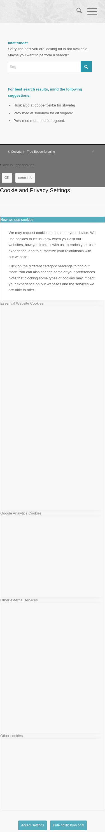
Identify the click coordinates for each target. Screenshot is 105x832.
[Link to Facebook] (93, 151)
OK (6, 178)
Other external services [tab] (19, 600)
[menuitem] (76, 11)
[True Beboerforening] (43, 11)
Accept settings (32, 825)
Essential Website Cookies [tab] (21, 303)
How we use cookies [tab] (17, 219)
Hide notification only (68, 825)
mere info (25, 178)
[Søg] (76, 11)
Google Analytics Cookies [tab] (20, 513)
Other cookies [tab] (11, 736)
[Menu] (89, 11)
